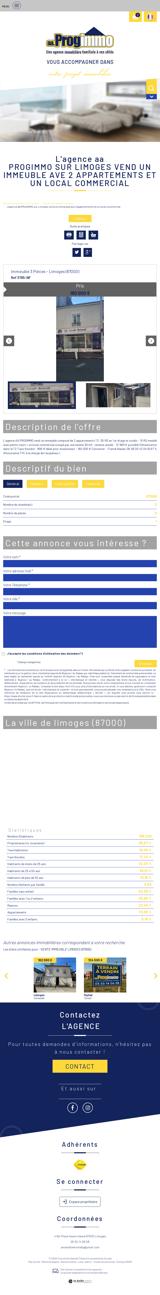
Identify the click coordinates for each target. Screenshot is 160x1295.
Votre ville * (11, 599)
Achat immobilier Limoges (58, 203)
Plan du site (34, 1261)
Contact (80, 1066)
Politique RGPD (124, 1261)
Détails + (37, 483)
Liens (80, 1261)
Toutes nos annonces (104, 1261)
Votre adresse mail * (18, 571)
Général (13, 483)
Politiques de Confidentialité (59, 702)
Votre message (14, 613)
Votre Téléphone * (16, 585)
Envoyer (145, 663)
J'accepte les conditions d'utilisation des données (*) (45, 653)
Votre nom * (12, 557)
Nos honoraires (68, 1261)
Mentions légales (50, 1261)
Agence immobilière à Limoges (21, 203)
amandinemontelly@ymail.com (80, 1247)
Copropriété (65, 483)
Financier (93, 483)
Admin (88, 1261)
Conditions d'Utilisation (92, 702)
